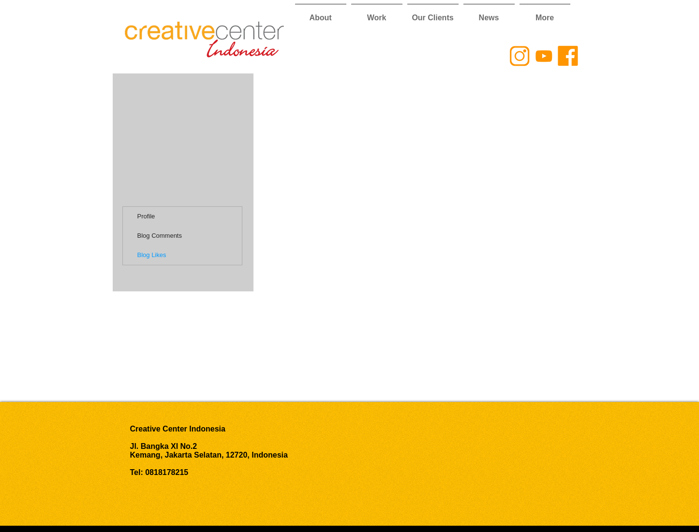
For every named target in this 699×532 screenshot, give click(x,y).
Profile (146, 216)
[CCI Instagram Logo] (519, 56)
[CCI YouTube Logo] (544, 56)
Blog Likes (151, 255)
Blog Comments (159, 235)
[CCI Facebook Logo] (568, 56)
